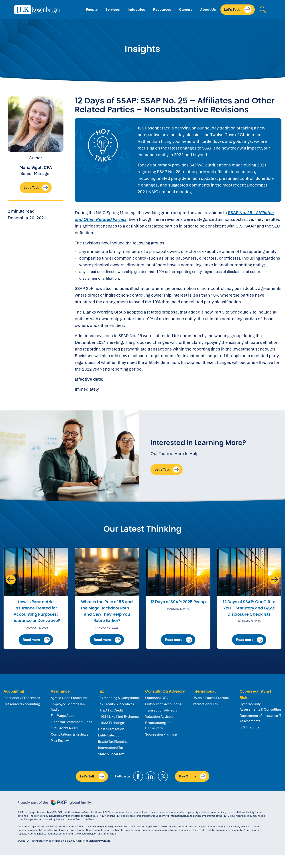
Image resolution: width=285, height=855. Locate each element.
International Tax (111, 748)
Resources (162, 9)
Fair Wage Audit (62, 716)
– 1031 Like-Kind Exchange (118, 716)
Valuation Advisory (159, 716)
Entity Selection (110, 735)
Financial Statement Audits (71, 722)
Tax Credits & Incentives (116, 704)
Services (112, 9)
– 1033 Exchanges (112, 723)
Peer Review (60, 740)
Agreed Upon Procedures (69, 698)
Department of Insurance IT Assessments (260, 718)
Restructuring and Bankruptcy (159, 725)
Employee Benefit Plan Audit (68, 707)
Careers (185, 9)
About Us (208, 9)
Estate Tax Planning (113, 741)
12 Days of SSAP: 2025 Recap (178, 601)
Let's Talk (237, 9)
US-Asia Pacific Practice (210, 698)
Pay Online (192, 776)
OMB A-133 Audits (65, 728)
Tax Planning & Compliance (119, 698)
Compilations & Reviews (69, 734)
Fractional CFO (156, 698)
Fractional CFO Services (22, 698)
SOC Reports (249, 727)
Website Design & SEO (59, 840)
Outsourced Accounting (22, 704)
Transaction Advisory (161, 710)
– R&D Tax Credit (110, 710)
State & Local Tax (111, 754)
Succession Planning (161, 734)
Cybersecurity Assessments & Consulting (260, 707)
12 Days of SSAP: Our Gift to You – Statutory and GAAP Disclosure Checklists (249, 608)
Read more (36, 640)
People (92, 9)
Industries (136, 9)
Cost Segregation (111, 729)
